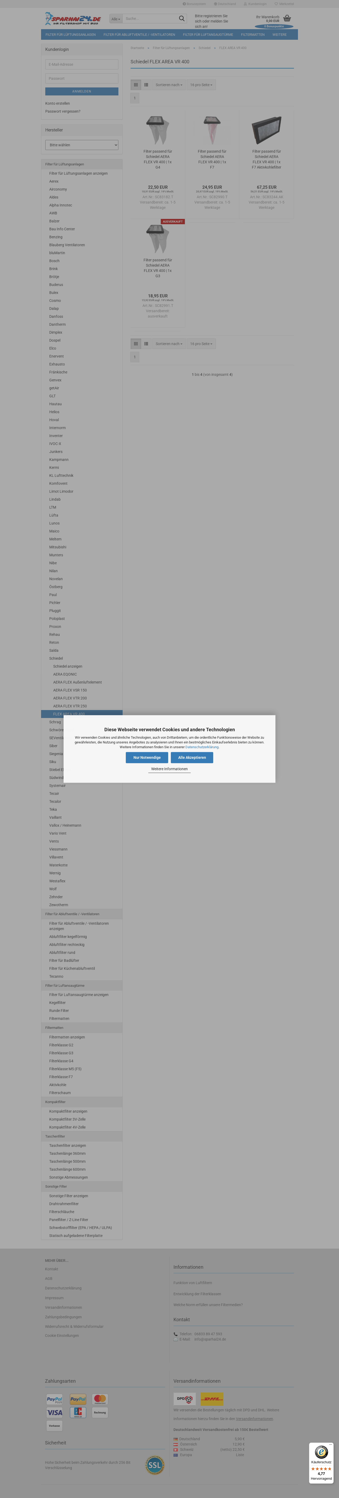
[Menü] (330, 1446)
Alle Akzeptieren (192, 758)
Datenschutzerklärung (201, 747)
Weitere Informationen (169, 769)
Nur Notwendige (147, 758)
